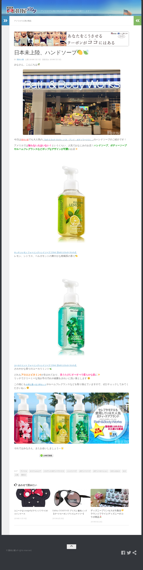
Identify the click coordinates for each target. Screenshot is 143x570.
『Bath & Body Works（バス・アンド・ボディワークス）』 (76, 145)
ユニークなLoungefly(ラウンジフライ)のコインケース (31, 522)
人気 (16, 485)
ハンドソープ (72, 481)
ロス (124, 481)
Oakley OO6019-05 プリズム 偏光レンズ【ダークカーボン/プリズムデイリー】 (69, 523)
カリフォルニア (35, 481)
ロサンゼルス (115, 481)
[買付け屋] (134, 563)
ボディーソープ (84, 481)
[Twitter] (129, 563)
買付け (23, 485)
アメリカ (24, 481)
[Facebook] (123, 563)
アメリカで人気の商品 (24, 27)
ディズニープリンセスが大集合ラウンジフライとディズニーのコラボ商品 (107, 523)
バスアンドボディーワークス (54, 481)
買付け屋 (20, 66)
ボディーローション (100, 481)
